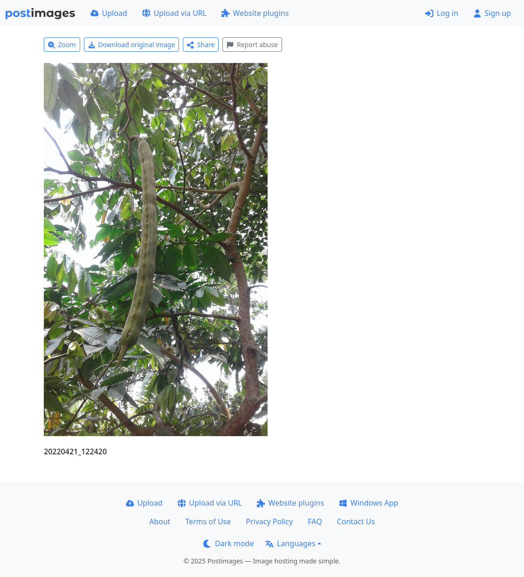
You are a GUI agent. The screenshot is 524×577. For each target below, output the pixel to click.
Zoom (62, 44)
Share (200, 44)
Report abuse (252, 44)
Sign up (492, 13)
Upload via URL (174, 13)
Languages (290, 543)
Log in (441, 13)
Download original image (131, 44)
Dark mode (228, 543)
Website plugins (255, 13)
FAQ (315, 521)
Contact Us (356, 521)
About (159, 521)
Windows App (368, 503)
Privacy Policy (269, 521)
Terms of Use (208, 521)
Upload (108, 13)
